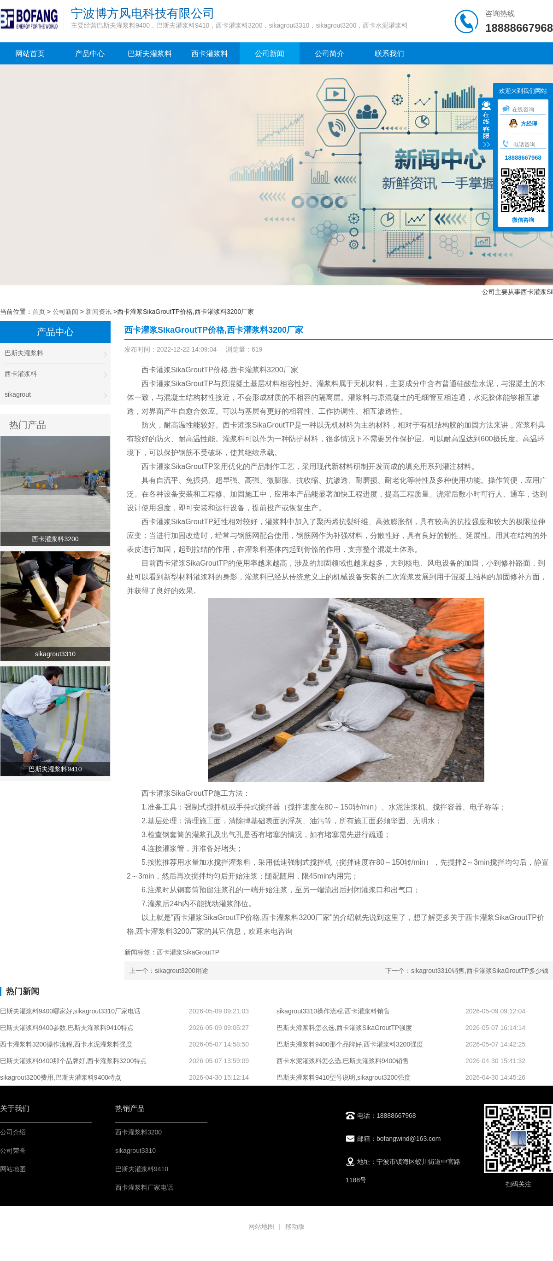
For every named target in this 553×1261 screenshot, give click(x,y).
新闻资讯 (99, 311)
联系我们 (389, 54)
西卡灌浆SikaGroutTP (177, 384)
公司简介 (329, 54)
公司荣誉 (13, 1150)
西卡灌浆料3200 (138, 1132)
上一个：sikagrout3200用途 (168, 970)
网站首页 (30, 54)
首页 (38, 311)
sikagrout (55, 395)
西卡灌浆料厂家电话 (144, 1187)
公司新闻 (269, 54)
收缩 (486, 125)
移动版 (295, 1226)
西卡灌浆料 (209, 54)
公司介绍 (13, 1132)
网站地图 (13, 1169)
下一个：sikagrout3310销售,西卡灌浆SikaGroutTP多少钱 (466, 970)
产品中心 (90, 54)
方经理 (523, 124)
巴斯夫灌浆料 (150, 54)
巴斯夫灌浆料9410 (141, 1169)
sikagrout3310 (135, 1150)
